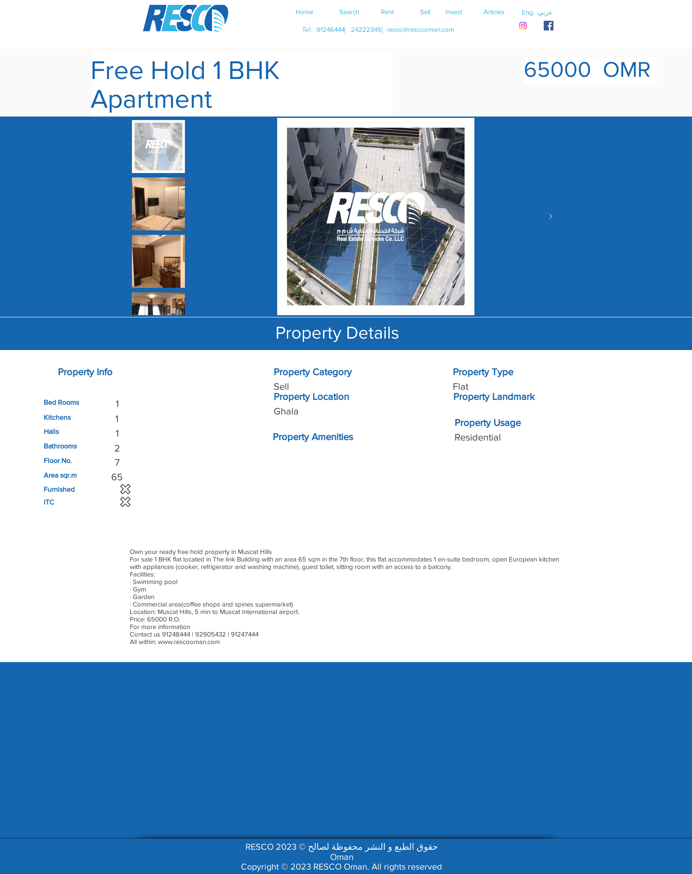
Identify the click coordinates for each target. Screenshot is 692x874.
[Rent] (387, 11)
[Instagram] (523, 25)
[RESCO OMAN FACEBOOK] (548, 25)
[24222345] (365, 29)
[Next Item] (550, 217)
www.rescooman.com (189, 641)
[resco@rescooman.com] (420, 29)
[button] (545, 12)
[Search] (349, 11)
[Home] (304, 11)
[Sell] (425, 11)
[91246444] (330, 29)
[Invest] (453, 11)
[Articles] (493, 11)
